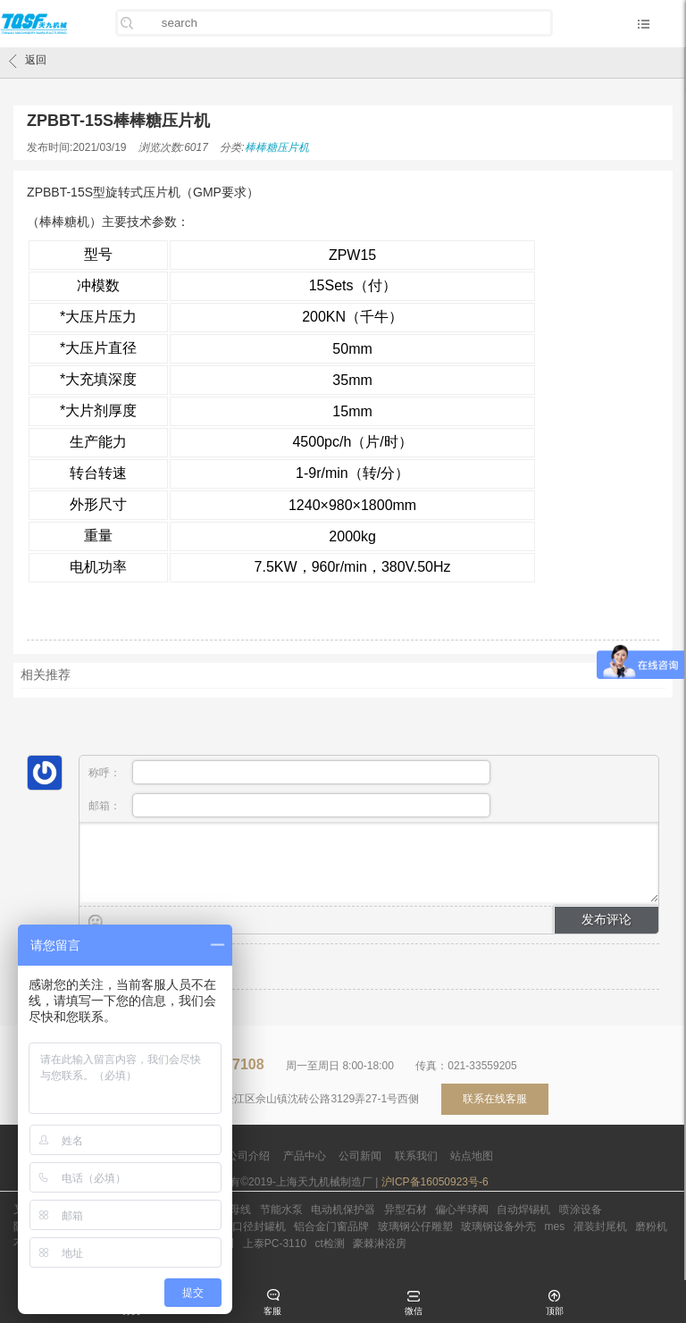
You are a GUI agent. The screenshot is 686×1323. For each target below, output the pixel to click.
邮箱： (289, 805)
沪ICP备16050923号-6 (435, 1182)
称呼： (289, 772)
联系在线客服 (495, 1099)
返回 (27, 61)
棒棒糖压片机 (277, 147)
